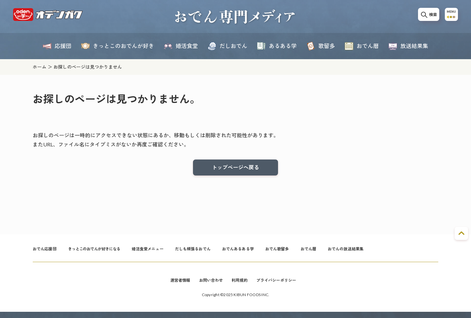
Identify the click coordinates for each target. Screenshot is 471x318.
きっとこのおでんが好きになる (104, 252)
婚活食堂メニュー (166, 252)
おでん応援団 (47, 252)
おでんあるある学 (268, 252)
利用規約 (240, 285)
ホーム (39, 67)
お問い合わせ (208, 285)
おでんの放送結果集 (388, 252)
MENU (449, 17)
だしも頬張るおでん (217, 252)
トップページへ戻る (235, 168)
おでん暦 (346, 252)
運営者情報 (173, 285)
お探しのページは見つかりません (87, 67)
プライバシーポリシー (281, 285)
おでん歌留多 (312, 252)
